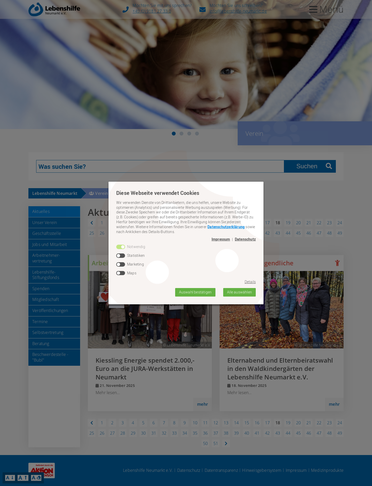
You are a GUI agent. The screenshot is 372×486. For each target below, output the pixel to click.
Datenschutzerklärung (226, 226)
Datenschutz (245, 239)
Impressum (221, 239)
